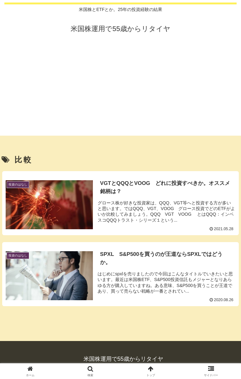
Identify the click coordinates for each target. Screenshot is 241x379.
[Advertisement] (120, 92)
